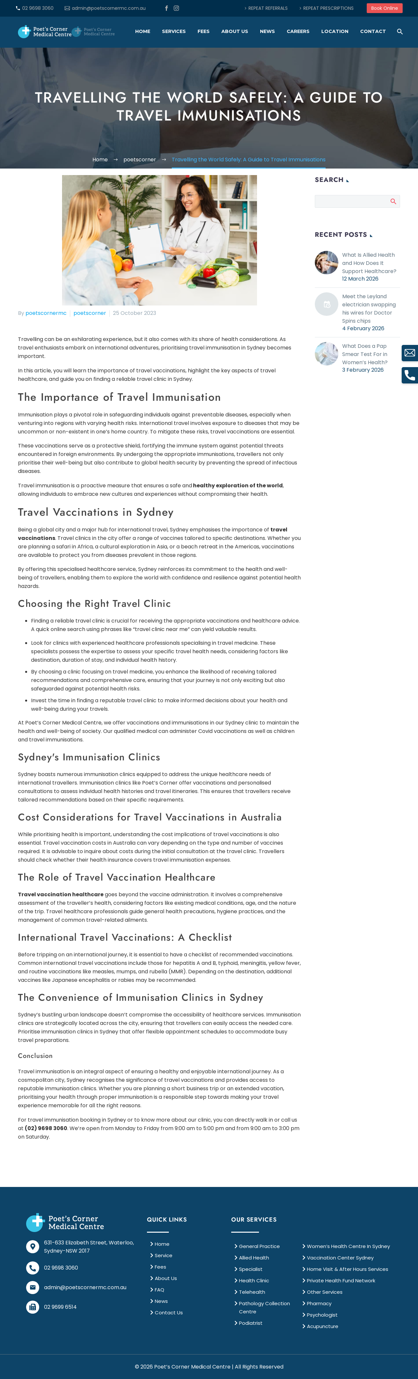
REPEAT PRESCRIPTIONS (328, 8)
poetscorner (89, 313)
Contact (373, 31)
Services (174, 31)
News (267, 31)
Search (393, 201)
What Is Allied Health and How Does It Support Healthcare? (369, 263)
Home (142, 31)
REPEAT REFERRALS (268, 8)
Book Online (384, 8)
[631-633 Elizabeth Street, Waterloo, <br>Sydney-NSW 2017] (32, 1246)
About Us (234, 31)
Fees (204, 31)
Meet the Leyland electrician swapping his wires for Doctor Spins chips (369, 309)
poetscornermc (46, 313)
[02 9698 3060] (32, 1267)
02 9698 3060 (38, 8)
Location (334, 31)
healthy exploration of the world (238, 485)
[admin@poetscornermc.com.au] (32, 1287)
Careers (298, 31)
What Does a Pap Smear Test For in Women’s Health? (365, 354)
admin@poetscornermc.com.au (109, 8)
